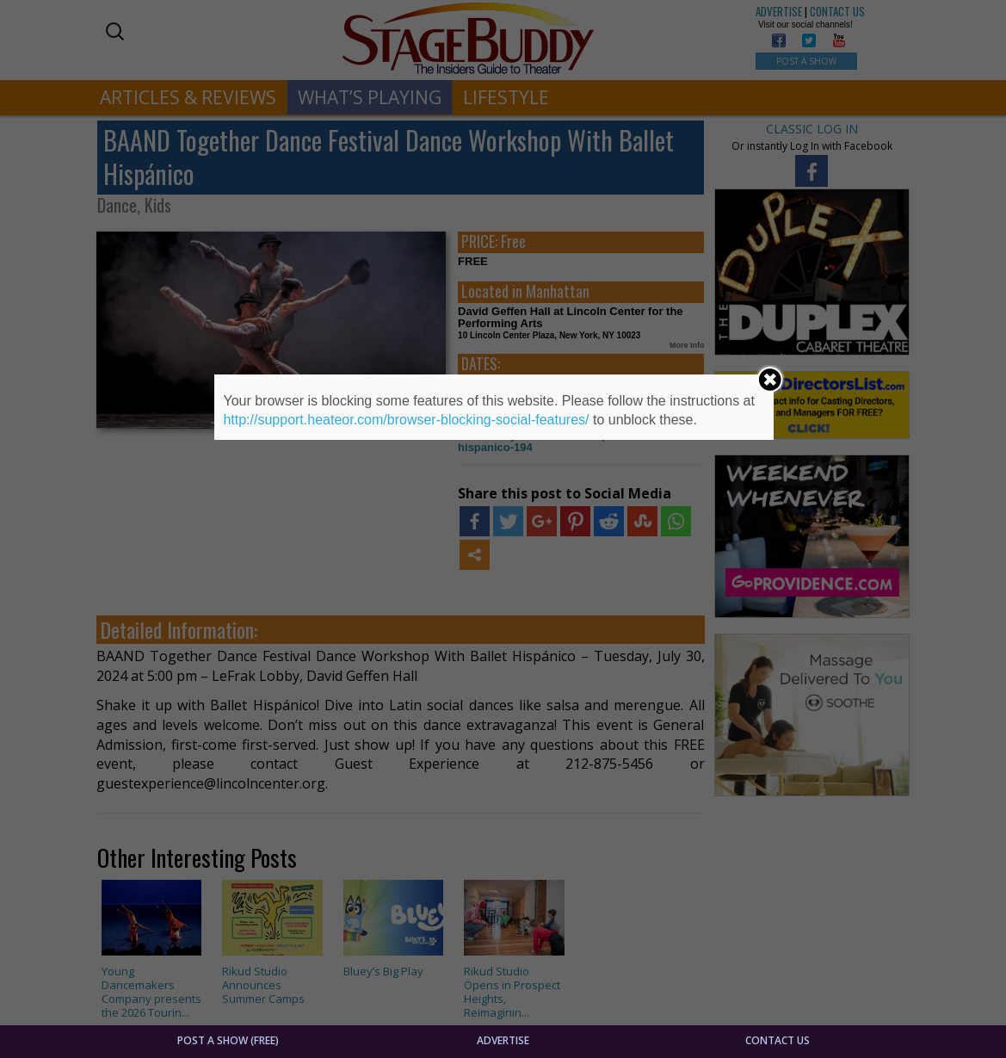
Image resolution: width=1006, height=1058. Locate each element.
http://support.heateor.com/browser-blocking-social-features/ (406, 419)
